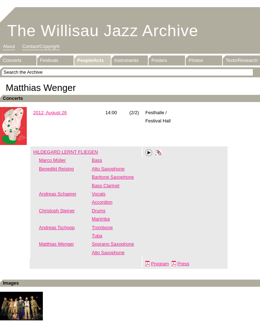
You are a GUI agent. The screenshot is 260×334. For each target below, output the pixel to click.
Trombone (102, 227)
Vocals (98, 194)
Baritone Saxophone (113, 177)
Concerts (12, 60)
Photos (196, 60)
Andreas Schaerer (57, 194)
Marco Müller (52, 160)
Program (160, 263)
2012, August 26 (50, 112)
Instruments (126, 60)
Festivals (49, 60)
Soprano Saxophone (113, 244)
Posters (159, 60)
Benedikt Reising (56, 168)
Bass (97, 160)
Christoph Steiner (57, 210)
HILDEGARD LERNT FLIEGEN (65, 152)
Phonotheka (158, 153)
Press (183, 263)
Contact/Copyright (40, 46)
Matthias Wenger (56, 244)
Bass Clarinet (105, 185)
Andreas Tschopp (57, 227)
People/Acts (90, 60)
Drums (98, 210)
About (9, 46)
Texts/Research (242, 60)
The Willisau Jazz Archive (102, 30)
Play (148, 152)
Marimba (101, 219)
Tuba (97, 235)
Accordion (102, 202)
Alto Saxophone (108, 168)
